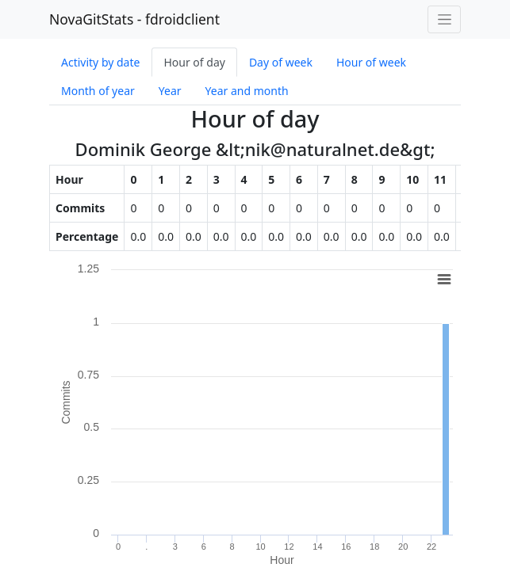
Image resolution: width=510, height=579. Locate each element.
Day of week (281, 62)
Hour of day (193, 62)
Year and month (247, 90)
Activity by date (100, 62)
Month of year (98, 90)
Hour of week (371, 62)
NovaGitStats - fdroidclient (134, 19)
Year (170, 90)
